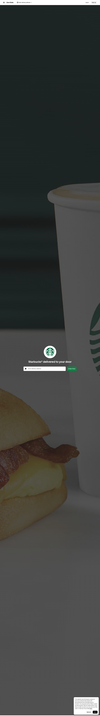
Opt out (89, 712)
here (91, 708)
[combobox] (46, 368)
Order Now (71, 369)
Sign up (94, 2)
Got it (95, 712)
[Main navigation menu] (4, 2)
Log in (87, 2)
